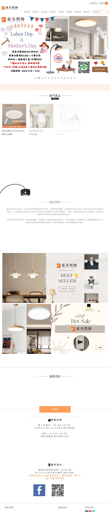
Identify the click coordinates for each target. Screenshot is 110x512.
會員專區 (52, 12)
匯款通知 (69, 12)
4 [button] (45, 78)
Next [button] (108, 49)
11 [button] (68, 78)
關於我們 (36, 12)
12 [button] (71, 78)
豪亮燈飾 (10, 7)
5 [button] (48, 78)
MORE (55, 98)
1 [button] (35, 78)
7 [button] (55, 78)
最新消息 (27, 12)
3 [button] (42, 78)
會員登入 (93, 3)
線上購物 (44, 12)
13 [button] (74, 78)
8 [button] (58, 78)
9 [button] (61, 78)
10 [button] (64, 78)
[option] (55, 45)
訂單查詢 (61, 12)
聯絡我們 (86, 12)
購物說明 (78, 12)
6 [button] (51, 78)
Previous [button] (2, 49)
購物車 (103, 3)
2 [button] (38, 78)
